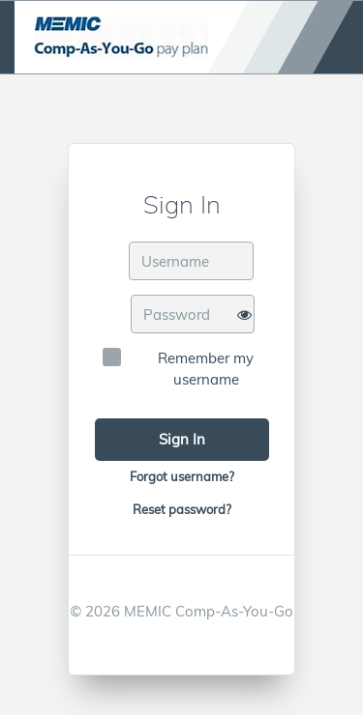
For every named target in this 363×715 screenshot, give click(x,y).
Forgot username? (182, 476)
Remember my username (206, 368)
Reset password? (182, 509)
